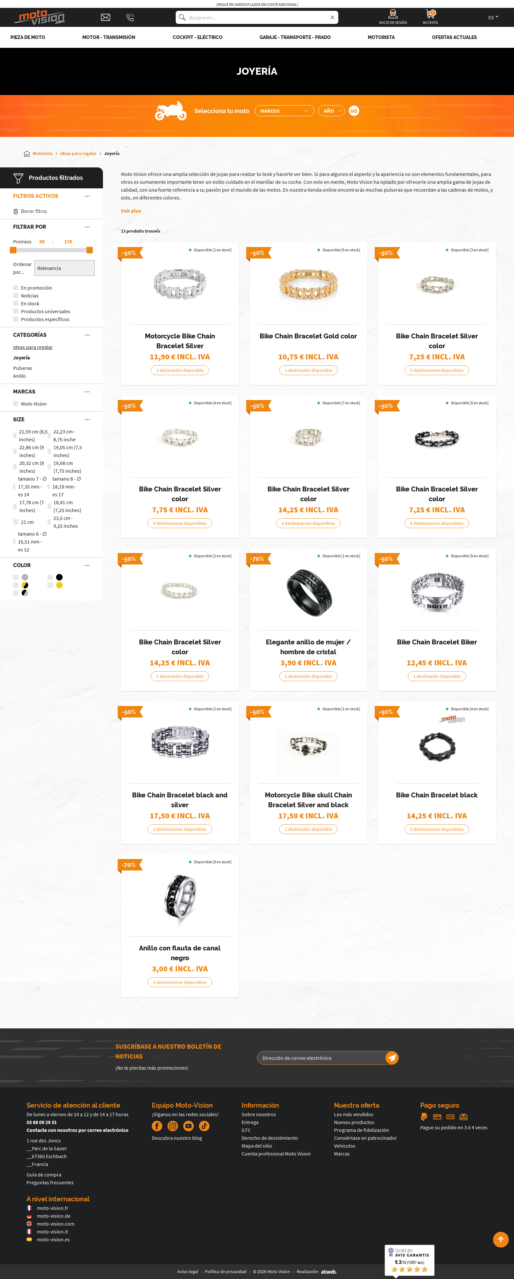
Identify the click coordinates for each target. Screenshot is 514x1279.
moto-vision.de (48, 1215)
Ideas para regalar (33, 347)
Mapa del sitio (257, 1145)
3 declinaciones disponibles (437, 829)
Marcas (342, 1153)
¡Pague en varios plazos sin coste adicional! (257, 4)
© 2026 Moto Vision (271, 1271)
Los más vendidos (353, 1114)
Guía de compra (44, 1174)
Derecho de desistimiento (270, 1138)
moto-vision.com (50, 1223)
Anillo (19, 375)
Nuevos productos (354, 1122)
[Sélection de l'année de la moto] (331, 110)
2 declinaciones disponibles (180, 829)
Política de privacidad (226, 1271)
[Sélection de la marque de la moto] (284, 110)
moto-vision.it (47, 1231)
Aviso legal (187, 1271)
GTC (246, 1130)
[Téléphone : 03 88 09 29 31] (130, 17)
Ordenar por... (22, 268)
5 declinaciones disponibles (437, 370)
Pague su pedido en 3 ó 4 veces (453, 1127)
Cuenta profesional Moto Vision (276, 1153)
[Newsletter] (392, 1057)
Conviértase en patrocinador (365, 1138)
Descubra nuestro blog (177, 1138)
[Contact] (105, 17)
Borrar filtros (30, 211)
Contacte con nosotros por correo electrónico (77, 1130)
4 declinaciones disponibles (180, 523)
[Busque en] (182, 17)
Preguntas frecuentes (50, 1182)
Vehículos (344, 1145)
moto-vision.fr (48, 1208)
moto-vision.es (48, 1239)
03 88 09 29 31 (42, 1122)
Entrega (250, 1122)
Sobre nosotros (259, 1114)
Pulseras (22, 368)
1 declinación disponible (180, 370)
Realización (317, 1271)
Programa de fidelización (361, 1130)
